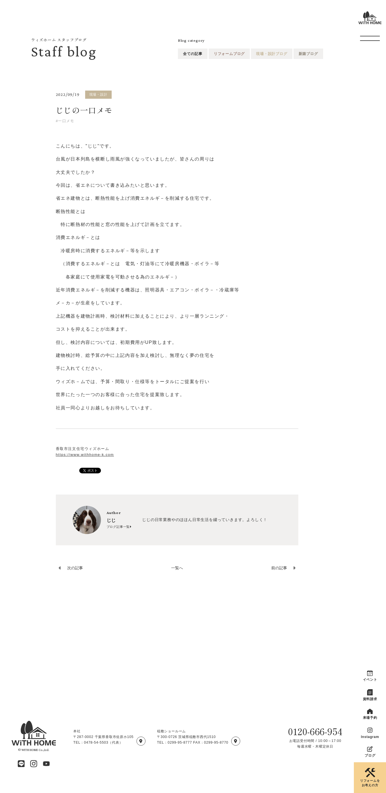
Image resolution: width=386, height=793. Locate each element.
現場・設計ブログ (271, 54)
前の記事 (279, 568)
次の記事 (75, 568)
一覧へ (177, 568)
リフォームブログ (229, 54)
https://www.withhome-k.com (85, 454)
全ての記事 (192, 54)
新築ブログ (308, 54)
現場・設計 (98, 94)
